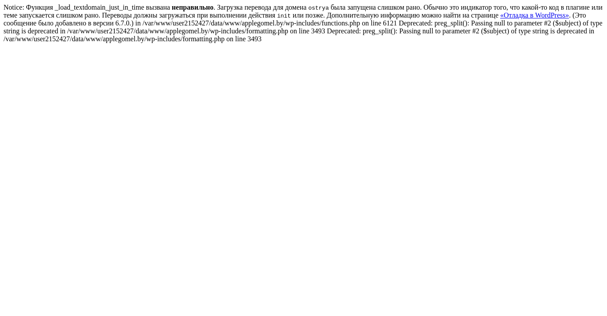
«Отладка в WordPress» (534, 15)
